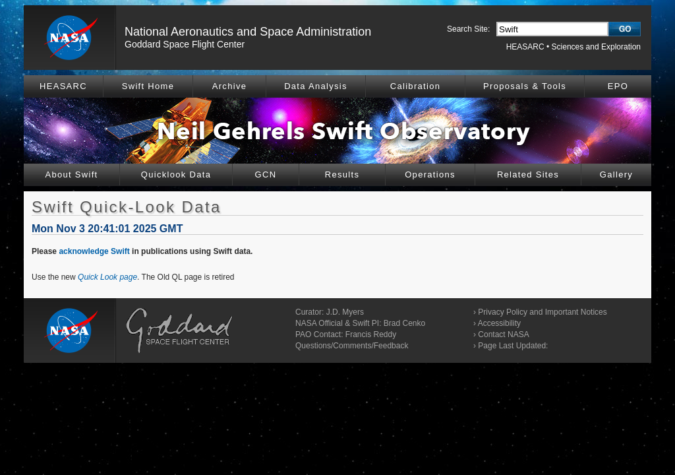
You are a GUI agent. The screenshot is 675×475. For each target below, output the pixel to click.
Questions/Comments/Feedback (351, 345)
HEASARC (525, 46)
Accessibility (499, 323)
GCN (266, 174)
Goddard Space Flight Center (185, 44)
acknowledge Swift (94, 251)
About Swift (71, 174)
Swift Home (148, 86)
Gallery (616, 174)
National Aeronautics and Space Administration (248, 31)
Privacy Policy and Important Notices (542, 312)
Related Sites (528, 174)
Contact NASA (503, 334)
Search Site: (468, 29)
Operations (430, 174)
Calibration (415, 86)
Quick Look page (107, 277)
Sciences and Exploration (596, 46)
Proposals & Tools (524, 86)
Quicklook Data (176, 174)
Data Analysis (315, 86)
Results (342, 174)
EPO (618, 86)
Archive (229, 86)
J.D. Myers (345, 312)
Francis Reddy (370, 334)
